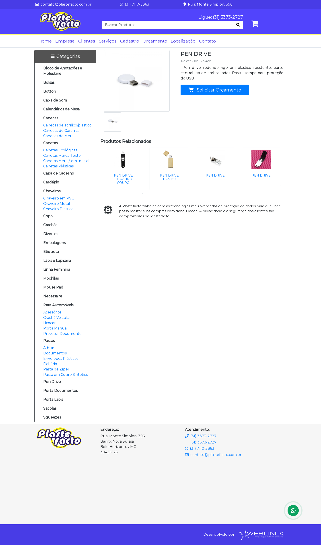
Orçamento (155, 41)
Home (45, 41)
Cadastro (129, 41)
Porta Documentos (60, 390)
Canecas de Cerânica (61, 130)
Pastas (49, 341)
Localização (183, 41)
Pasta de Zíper (56, 369)
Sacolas (49, 408)
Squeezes (52, 417)
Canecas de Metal (59, 136)
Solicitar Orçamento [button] (215, 90)
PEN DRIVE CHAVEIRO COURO (123, 179)
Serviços (108, 41)
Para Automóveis (58, 305)
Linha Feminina (56, 269)
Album (49, 348)
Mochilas (51, 278)
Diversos (50, 234)
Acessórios (52, 312)
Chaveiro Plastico (58, 209)
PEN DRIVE (215, 175)
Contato (207, 41)
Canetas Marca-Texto (62, 155)
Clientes (86, 41)
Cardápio (51, 182)
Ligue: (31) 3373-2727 (220, 17)
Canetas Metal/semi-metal (66, 161)
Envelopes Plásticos (60, 358)
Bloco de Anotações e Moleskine (62, 71)
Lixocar (49, 323)
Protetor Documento (62, 333)
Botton (49, 91)
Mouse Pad (53, 287)
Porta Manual (55, 328)
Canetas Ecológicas (60, 150)
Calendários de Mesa (61, 109)
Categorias (65, 56)
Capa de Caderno (58, 173)
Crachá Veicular (57, 317)
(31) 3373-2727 (200, 436)
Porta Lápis (53, 399)
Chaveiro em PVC (58, 198)
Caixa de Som (55, 100)
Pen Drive (52, 382)
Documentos (55, 353)
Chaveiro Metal (56, 203)
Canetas (50, 143)
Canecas (50, 118)
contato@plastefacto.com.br (63, 4)
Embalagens (54, 243)
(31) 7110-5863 (134, 4)
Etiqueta (51, 252)
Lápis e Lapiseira (57, 260)
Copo (48, 216)
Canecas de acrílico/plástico (67, 125)
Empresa (65, 41)
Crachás (50, 225)
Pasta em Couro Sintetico (65, 374)
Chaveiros (51, 191)
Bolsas (48, 82)
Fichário (50, 364)
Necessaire (52, 296)
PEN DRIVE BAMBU (169, 177)
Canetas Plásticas (58, 166)
